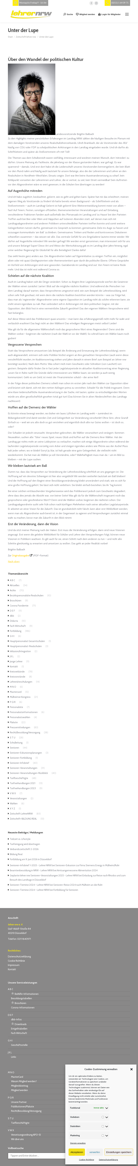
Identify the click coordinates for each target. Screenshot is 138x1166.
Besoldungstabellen (21, 998)
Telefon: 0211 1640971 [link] (19, 939)
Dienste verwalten (78, 1143)
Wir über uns (17, 1139)
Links (13, 1056)
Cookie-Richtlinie (86, 1159)
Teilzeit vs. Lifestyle (20, 839)
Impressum (13, 965)
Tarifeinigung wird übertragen (25, 844)
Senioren (14, 747)
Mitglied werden (85, 14)
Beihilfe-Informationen (25, 993)
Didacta (14, 620)
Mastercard (15, 691)
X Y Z (12, 808)
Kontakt (14, 666)
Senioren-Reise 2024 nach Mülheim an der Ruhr (77, 884)
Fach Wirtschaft (18, 626)
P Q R (12, 702)
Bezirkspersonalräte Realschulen (26, 595)
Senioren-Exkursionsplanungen (26, 752)
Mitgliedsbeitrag (19, 1085)
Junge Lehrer (16, 661)
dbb (12, 615)
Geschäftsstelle (19, 1045)
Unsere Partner (19, 1102)
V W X (13, 793)
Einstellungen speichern (118, 1152)
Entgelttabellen (19, 1028)
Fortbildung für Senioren (65, 890)
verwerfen (94, 1152)
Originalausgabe (20, 555)
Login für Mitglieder (109, 14)
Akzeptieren (77, 1152)
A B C (12, 580)
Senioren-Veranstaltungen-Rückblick (29, 773)
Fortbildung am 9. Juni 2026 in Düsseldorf (31, 859)
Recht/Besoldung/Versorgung (25, 732)
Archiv (13, 590)
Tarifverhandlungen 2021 (22, 783)
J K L (12, 656)
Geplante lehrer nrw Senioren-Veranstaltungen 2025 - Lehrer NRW (44, 875)
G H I (12, 636)
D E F (12, 610)
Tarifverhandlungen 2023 (23, 788)
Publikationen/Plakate (22, 1106)
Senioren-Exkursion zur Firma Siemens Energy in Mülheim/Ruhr (87, 865)
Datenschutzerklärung (108, 1159)
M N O (13, 686)
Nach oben (14, 561)
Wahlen (14, 803)
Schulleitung (16, 742)
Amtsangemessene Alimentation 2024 (77, 870)
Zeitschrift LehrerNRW (21, 813)
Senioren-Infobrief (19, 763)
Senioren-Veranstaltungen (23, 768)
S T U (12, 737)
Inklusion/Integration (20, 651)
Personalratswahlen (20, 717)
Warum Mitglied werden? (24, 1081)
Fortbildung (15, 631)
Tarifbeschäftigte (19, 778)
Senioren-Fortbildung (21, 757)
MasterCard (17, 1076)
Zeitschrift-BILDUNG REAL (23, 818)
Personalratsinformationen (24, 712)
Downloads (19, 1024)
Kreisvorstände (17, 676)
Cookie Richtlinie (16, 960)
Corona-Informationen (22, 1007)
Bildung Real (16, 854)
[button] (131, 1069)
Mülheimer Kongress (20, 697)
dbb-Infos (16, 1019)
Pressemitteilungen (20, 727)
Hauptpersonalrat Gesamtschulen (27, 641)
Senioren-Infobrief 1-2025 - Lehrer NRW (30, 865)
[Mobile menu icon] (127, 14)
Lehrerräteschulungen (21, 681)
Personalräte (16, 707)
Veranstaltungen (18, 798)
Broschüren (15, 600)
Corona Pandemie (19, 605)
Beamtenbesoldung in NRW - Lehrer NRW (31, 870)
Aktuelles (14, 585)
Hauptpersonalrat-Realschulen (26, 646)
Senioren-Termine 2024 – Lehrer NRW (29, 884)
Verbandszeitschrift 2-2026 (24, 849)
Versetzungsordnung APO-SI (26, 1134)
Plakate (14, 722)
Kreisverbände (17, 671)
